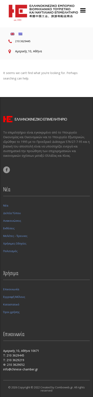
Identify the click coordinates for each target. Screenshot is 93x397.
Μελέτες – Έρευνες (15, 236)
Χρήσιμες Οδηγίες (14, 243)
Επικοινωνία (11, 289)
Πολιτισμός (10, 251)
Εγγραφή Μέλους (14, 296)
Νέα (5, 205)
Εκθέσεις (9, 228)
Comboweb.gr (64, 387)
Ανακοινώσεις (12, 220)
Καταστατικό (11, 304)
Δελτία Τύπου (12, 213)
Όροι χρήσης (11, 312)
